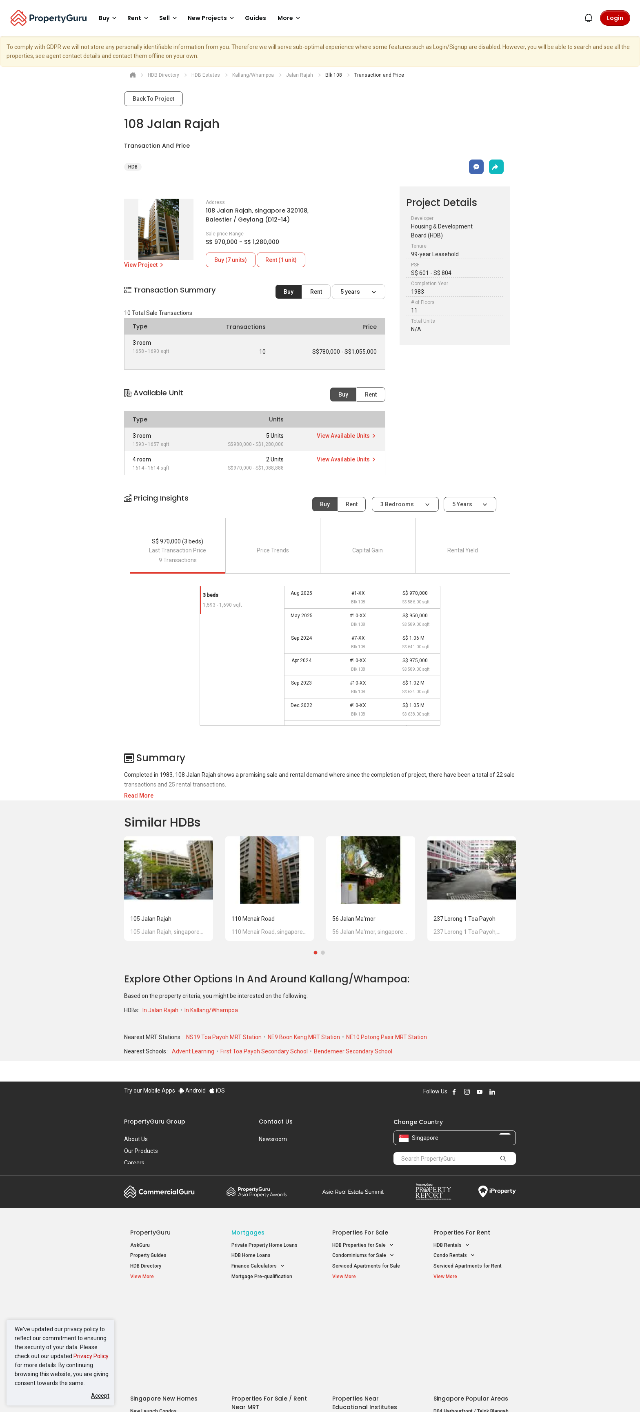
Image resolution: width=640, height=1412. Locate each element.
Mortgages (247, 1232)
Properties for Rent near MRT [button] (268, 1335)
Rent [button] (139, 18)
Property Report (433, 1192)
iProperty (497, 1192)
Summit (353, 1191)
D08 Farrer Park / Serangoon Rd (469, 1345)
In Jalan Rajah (161, 1010)
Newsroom (273, 1139)
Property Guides (148, 1255)
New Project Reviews (154, 1336)
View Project (144, 265)
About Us (136, 1139)
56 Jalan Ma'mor (354, 918)
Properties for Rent (461, 1232)
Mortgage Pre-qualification (261, 1276)
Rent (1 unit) (281, 260)
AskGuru (140, 1245)
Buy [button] (109, 18)
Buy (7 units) (230, 260)
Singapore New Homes (164, 1303)
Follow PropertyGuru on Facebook (454, 1092)
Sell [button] (169, 18)
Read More (138, 795)
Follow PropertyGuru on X (503, 1091)
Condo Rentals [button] (454, 1255)
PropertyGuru (150, 1232)
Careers (134, 1162)
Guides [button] (255, 18)
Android (192, 1090)
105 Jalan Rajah (150, 918)
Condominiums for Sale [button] (363, 1255)
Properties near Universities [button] (368, 1324)
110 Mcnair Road (253, 918)
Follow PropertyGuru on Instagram (467, 1092)
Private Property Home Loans (264, 1245)
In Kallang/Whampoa (211, 1010)
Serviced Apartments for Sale (366, 1266)
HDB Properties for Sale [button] (363, 1245)
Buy (288, 291)
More (290, 18)
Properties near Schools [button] (364, 1335)
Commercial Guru (159, 1192)
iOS (217, 1090)
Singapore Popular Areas (470, 1303)
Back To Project (153, 98)
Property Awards (256, 1191)
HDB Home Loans (251, 1255)
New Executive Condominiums (164, 1326)
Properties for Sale (360, 1232)
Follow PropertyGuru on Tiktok (512, 1091)
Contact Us (276, 1121)
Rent (316, 291)
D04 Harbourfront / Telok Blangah (471, 1316)
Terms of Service (212, 1393)
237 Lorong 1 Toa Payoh (464, 918)
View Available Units (347, 435)
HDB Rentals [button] (451, 1245)
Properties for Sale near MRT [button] (268, 1324)
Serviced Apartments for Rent (467, 1266)
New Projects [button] (212, 18)
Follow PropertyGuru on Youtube (479, 1092)
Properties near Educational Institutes (364, 1307)
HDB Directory (145, 1266)
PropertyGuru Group (154, 1121)
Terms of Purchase (313, 1393)
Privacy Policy (91, 1356)
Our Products (141, 1151)
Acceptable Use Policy (152, 1393)
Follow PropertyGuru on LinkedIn (492, 1092)
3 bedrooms (397, 504)
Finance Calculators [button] (258, 1266)
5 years (350, 291)
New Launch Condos (153, 1316)
